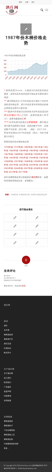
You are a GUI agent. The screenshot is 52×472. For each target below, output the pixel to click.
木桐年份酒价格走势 (39, 194)
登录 (20, 2)
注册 (26, 2)
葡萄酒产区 (8, 339)
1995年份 (43, 157)
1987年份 (8, 154)
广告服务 (7, 387)
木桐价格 (14, 194)
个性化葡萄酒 (9, 430)
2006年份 (18, 168)
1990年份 (38, 154)
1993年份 (23, 157)
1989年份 (28, 154)
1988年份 (18, 154)
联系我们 (7, 382)
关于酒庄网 (8, 373)
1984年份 (23, 150)
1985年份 (33, 150)
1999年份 (38, 161)
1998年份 (28, 161)
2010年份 (13, 171)
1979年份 (18, 147)
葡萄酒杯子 (8, 425)
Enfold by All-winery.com (27, 468)
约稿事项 (7, 396)
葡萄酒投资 (8, 334)
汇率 (24, 118)
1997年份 (18, 161)
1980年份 (28, 147)
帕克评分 (7, 352)
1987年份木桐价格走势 (26, 40)
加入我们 (7, 378)
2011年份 (22, 171)
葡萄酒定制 (8, 439)
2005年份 (8, 168)
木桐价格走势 (24, 194)
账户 (33, 2)
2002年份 (23, 164)
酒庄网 (34, 177)
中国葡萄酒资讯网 (11, 443)
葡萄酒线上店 (9, 434)
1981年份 (38, 147)
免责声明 (7, 391)
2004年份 (43, 164)
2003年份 (33, 164)
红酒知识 (7, 348)
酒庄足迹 (7, 343)
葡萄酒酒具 (8, 421)
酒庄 (5, 325)
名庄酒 (6, 330)
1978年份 (8, 147)
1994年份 (33, 157)
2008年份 (38, 168)
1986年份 (43, 150)
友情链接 (7, 400)
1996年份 (8, 161)
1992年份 (13, 157)
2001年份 (13, 164)
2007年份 (28, 168)
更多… (6, 448)
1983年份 (13, 150)
